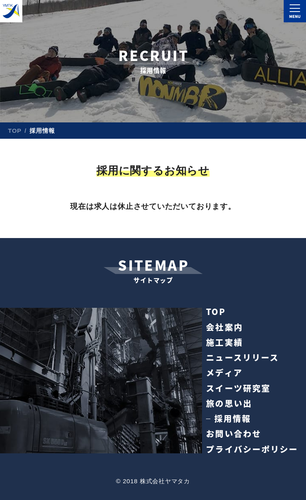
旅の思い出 (229, 403)
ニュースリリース (242, 357)
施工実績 (224, 342)
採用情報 (232, 419)
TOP (15, 130)
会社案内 (224, 327)
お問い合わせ (233, 433)
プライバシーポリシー (252, 449)
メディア (224, 372)
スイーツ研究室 (238, 388)
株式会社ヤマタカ (11, 11)
